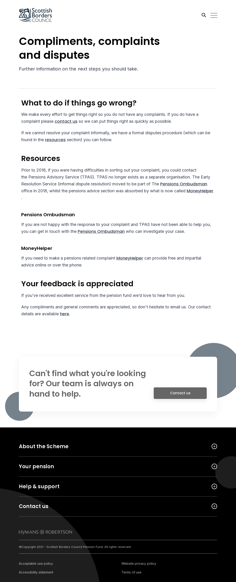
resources (55, 140)
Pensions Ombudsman (183, 184)
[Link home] (39, 15)
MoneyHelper (200, 191)
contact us (66, 122)
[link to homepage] (45, 532)
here (64, 314)
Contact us (180, 394)
